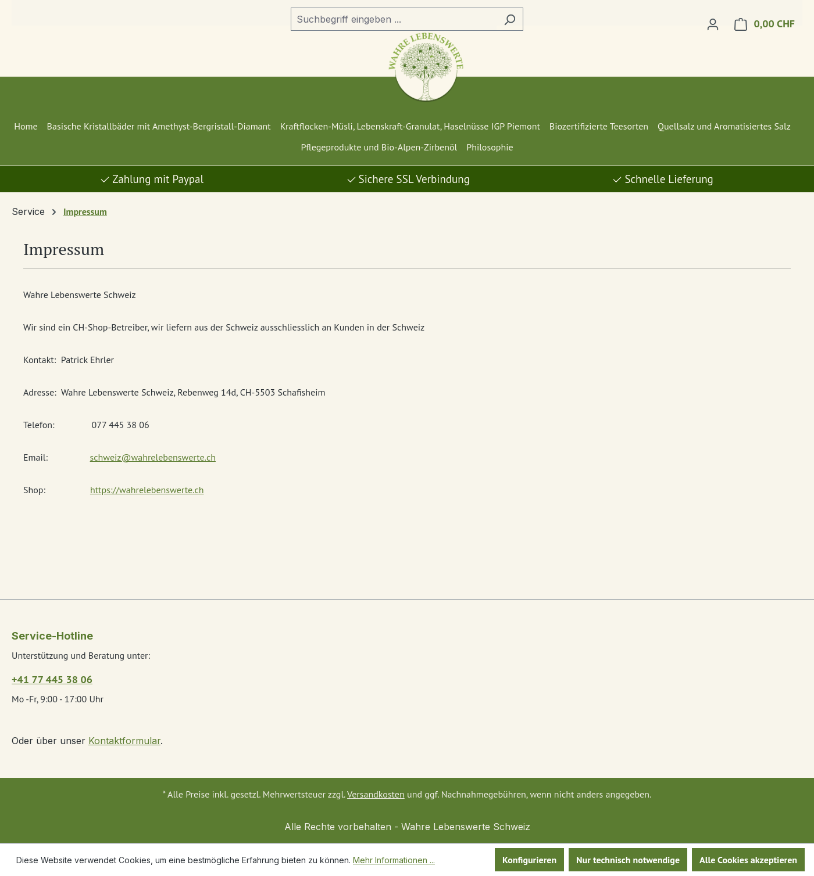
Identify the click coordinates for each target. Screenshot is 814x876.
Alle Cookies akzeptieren (748, 860)
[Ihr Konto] (713, 23)
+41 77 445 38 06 (52, 679)
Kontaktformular (124, 740)
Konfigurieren (529, 860)
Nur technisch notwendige (628, 860)
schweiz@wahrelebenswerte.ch (153, 457)
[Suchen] (509, 19)
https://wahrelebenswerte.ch (147, 490)
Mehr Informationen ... (394, 860)
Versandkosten (376, 794)
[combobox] (394, 19)
